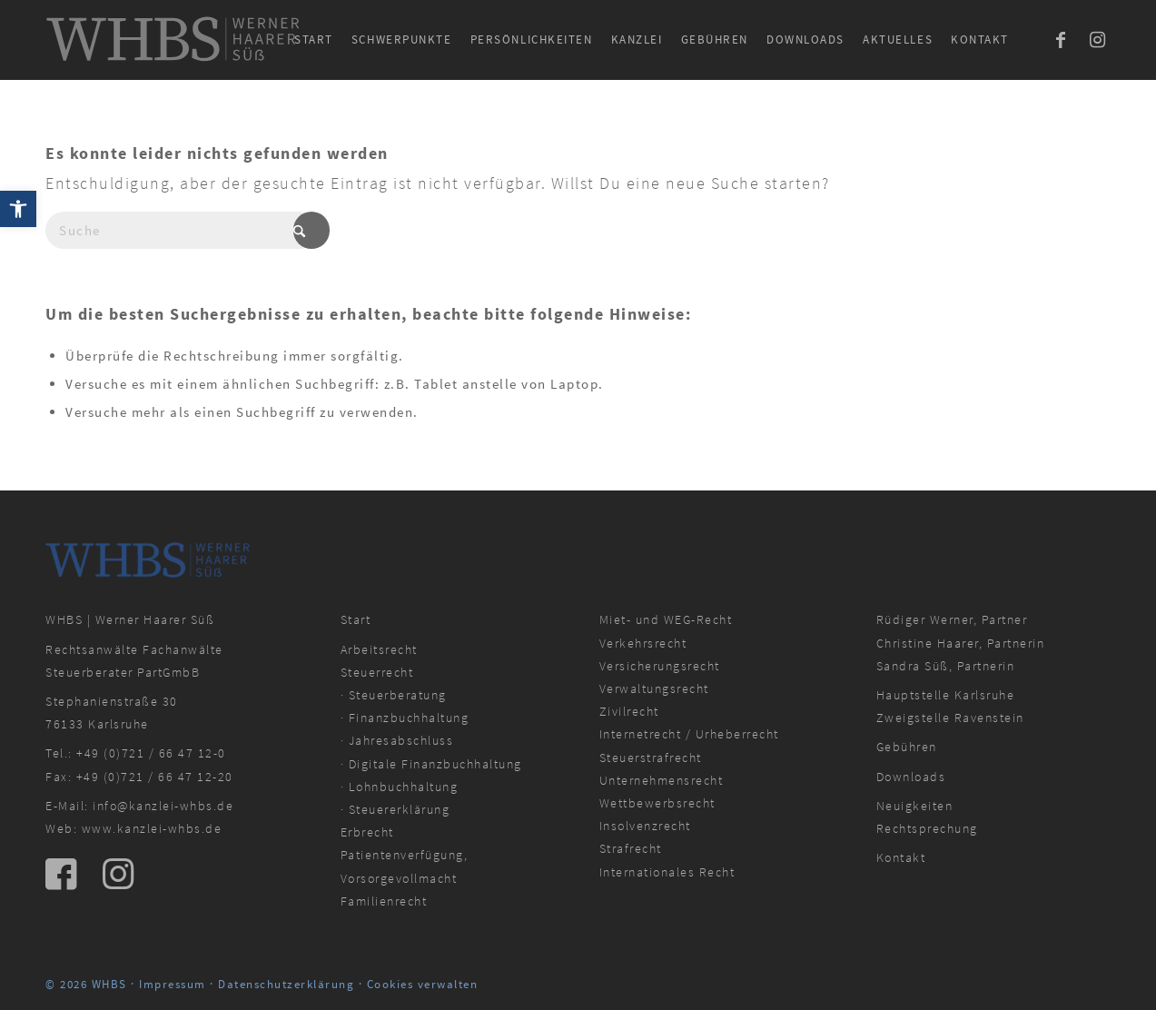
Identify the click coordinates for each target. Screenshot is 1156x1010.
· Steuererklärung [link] (395, 809)
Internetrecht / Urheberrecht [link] (689, 734)
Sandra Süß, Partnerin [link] (945, 666)
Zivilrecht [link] (629, 711)
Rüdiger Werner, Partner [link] (952, 619)
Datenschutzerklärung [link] (286, 984)
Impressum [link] (172, 984)
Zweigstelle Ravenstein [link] (950, 717)
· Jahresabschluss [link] (397, 740)
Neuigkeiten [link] (914, 805)
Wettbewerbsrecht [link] (657, 803)
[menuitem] (313, 40)
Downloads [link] (911, 776)
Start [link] (356, 619)
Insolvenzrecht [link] (645, 825)
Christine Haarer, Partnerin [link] (960, 643)
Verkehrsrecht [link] (643, 643)
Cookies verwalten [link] (423, 984)
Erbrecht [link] (367, 832)
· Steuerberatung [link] (394, 695)
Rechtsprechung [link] (927, 828)
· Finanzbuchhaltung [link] (405, 717)
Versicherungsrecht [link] (659, 666)
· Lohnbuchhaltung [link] (400, 786)
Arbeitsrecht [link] (379, 649)
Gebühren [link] (906, 746)
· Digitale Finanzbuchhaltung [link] (431, 764)
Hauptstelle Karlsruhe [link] (945, 695)
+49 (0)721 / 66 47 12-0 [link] (151, 753)
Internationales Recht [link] (667, 872)
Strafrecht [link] (630, 848)
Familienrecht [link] (384, 901)
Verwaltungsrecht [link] (654, 688)
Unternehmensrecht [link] (661, 780)
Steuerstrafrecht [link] (650, 757)
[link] (18, 209)
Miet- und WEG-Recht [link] (666, 619)
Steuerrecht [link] (377, 672)
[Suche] (181, 230)
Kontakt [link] (901, 857)
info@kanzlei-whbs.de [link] (163, 805)
